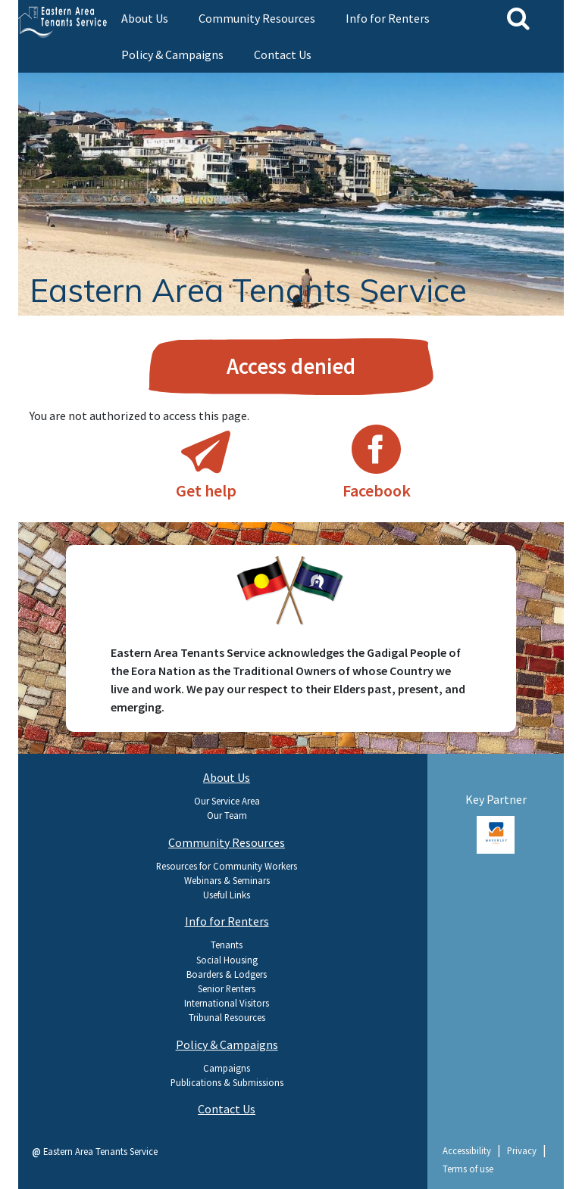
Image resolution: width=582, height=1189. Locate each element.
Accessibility (467, 1150)
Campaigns (226, 1068)
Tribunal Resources (227, 1017)
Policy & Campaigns (172, 54)
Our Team (227, 815)
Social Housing (227, 960)
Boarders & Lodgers (226, 974)
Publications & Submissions (227, 1082)
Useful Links (226, 895)
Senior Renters (226, 988)
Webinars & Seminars (227, 880)
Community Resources (257, 18)
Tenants (226, 944)
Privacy (522, 1150)
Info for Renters (388, 18)
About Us (144, 18)
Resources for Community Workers (226, 866)
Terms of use (468, 1169)
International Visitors (226, 1003)
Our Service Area (227, 801)
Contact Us (282, 54)
